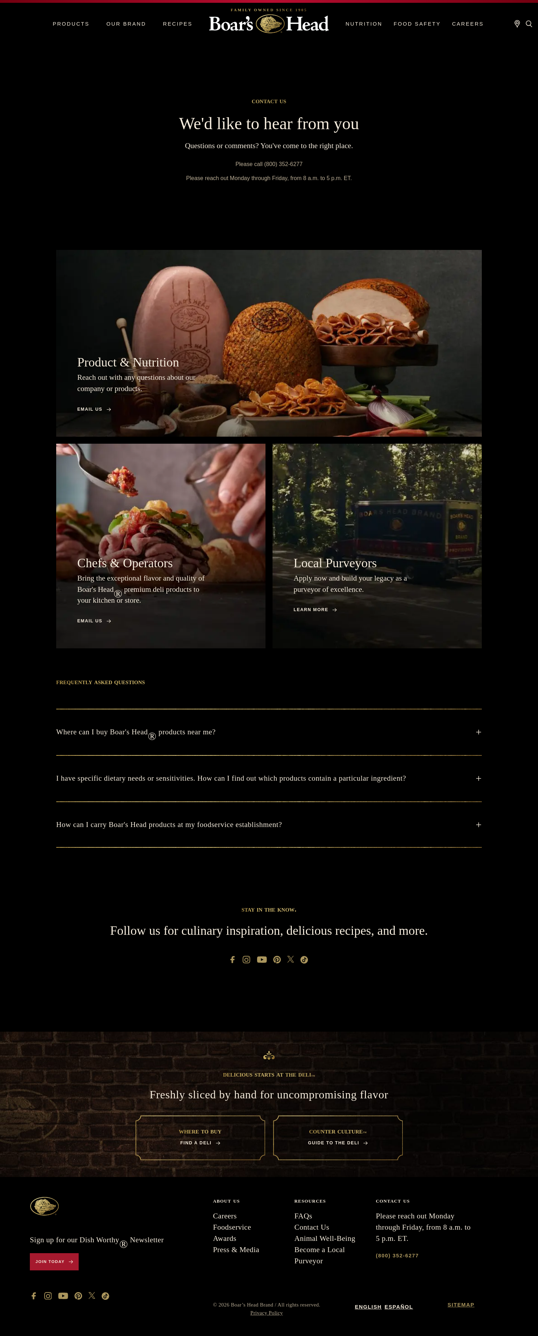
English (368, 1307)
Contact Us (311, 1227)
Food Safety (417, 24)
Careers (468, 24)
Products (71, 24)
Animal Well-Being (324, 1238)
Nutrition (364, 24)
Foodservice (232, 1227)
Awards (224, 1238)
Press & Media (236, 1249)
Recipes (177, 24)
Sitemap (461, 1305)
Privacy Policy (266, 1313)
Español (399, 1307)
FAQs (303, 1216)
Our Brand (126, 24)
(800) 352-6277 (397, 1255)
